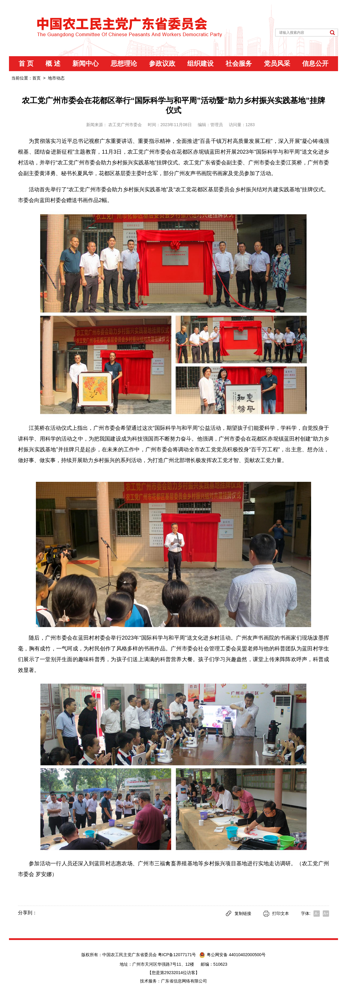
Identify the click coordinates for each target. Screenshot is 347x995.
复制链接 (238, 913)
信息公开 (315, 63)
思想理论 (124, 63)
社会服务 (239, 63)
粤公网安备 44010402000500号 (233, 954)
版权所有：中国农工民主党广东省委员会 (119, 954)
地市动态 (56, 78)
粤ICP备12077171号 (178, 954)
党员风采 (277, 63)
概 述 (52, 63)
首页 (36, 78)
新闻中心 (85, 63)
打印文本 (276, 913)
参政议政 (162, 63)
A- (317, 913)
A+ (326, 913)
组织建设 (200, 63)
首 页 (26, 63)
